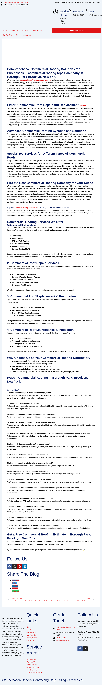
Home (5, 30)
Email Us (92, 12)
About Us (14, 30)
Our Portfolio (7, 35)
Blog (17, 35)
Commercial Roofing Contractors (25, 208)
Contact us (27, 35)
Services (25, 30)
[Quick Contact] (70, 10)
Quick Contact (77, 12)
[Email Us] (86, 10)
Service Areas (37, 30)
